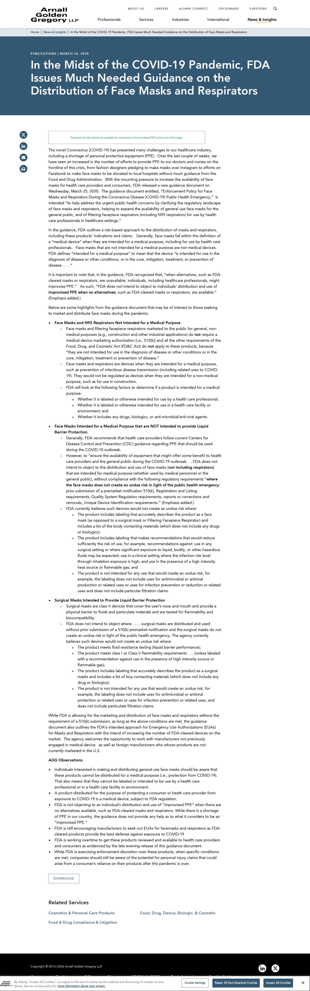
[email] (23, 157)
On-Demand (229, 9)
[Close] (303, 985)
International (218, 20)
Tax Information (184, 977)
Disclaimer (64, 977)
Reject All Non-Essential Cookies (236, 985)
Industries (180, 20)
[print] (23, 169)
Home (35, 32)
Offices (90, 977)
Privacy (114, 977)
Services (146, 20)
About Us (136, 9)
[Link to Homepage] (63, 15)
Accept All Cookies (278, 985)
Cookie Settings (223, 977)
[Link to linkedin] (262, 968)
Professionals (109, 20)
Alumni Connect (193, 9)
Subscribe (258, 9)
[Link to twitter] (275, 968)
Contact (38, 977)
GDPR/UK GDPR (145, 977)
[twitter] (23, 135)
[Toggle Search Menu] (275, 8)
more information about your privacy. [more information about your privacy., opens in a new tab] (81, 989)
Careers (162, 9)
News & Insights (262, 20)
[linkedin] (23, 146)
